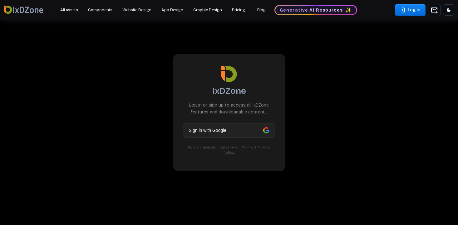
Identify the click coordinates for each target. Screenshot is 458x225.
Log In (409, 10)
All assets (69, 10)
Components (100, 10)
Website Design (136, 10)
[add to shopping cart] (434, 10)
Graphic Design (207, 10)
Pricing (238, 10)
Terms (247, 147)
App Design (172, 10)
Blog (261, 10)
